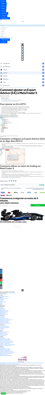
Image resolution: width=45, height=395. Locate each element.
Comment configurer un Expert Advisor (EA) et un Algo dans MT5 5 (12, 100)
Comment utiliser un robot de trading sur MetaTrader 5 (10, 101)
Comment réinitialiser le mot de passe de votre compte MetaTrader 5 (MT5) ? (35, 189)
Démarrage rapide (3, 27)
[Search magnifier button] (1, 25)
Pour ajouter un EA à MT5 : (6, 99)
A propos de (2, 33)
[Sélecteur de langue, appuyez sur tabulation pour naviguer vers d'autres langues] (5, 20)
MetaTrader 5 (16, 87)
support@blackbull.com (4, 296)
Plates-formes (3, 29)
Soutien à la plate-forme (9, 87)
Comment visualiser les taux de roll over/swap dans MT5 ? (10, 189)
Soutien (2, 35)
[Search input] (23, 25)
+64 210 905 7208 (12, 292)
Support (4, 87)
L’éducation (2, 31)
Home (1, 87)
